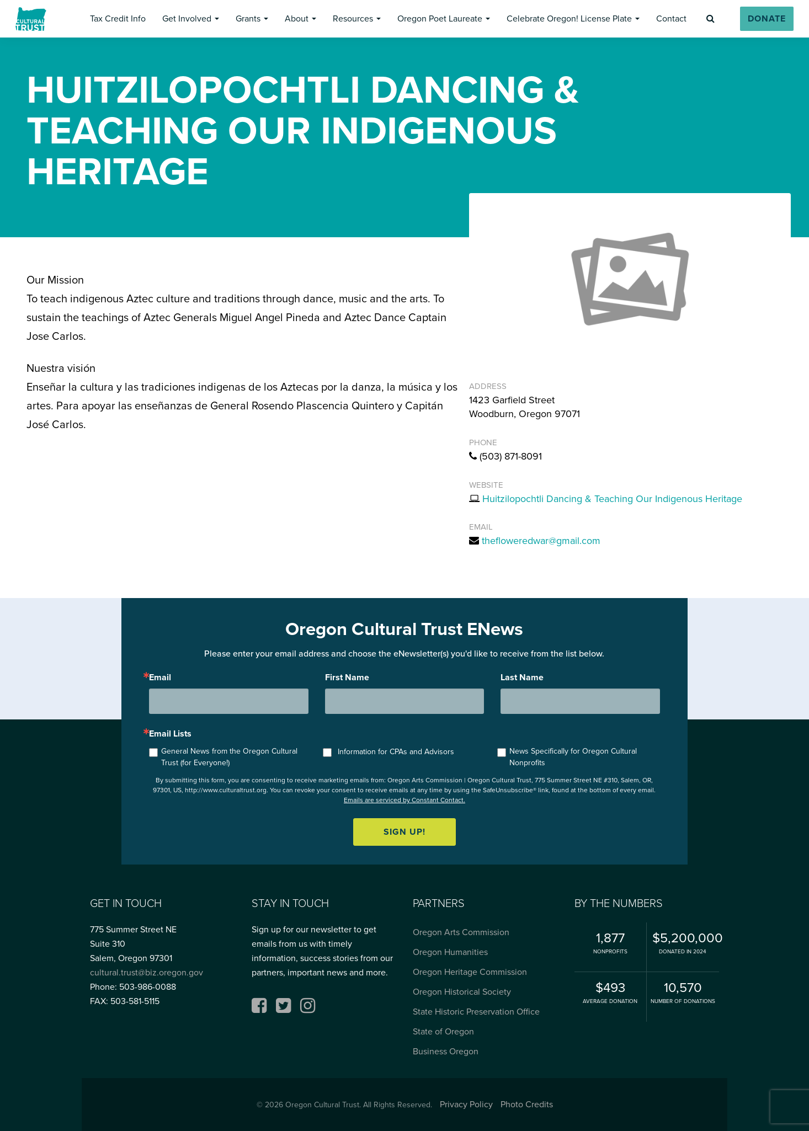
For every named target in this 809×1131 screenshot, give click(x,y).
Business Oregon (445, 1051)
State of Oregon (443, 1031)
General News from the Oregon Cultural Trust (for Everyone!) (229, 757)
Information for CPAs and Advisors (396, 751)
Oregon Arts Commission (461, 932)
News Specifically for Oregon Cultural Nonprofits (573, 757)
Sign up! (404, 831)
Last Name (522, 677)
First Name (347, 677)
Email (160, 677)
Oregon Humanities (450, 952)
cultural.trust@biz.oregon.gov (146, 972)
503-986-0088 (147, 986)
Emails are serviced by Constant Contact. (404, 800)
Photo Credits (527, 1104)
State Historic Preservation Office (476, 1011)
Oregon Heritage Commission (470, 971)
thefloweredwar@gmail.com (541, 541)
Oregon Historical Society (462, 991)
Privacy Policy (466, 1104)
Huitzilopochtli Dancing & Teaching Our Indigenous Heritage (612, 499)
